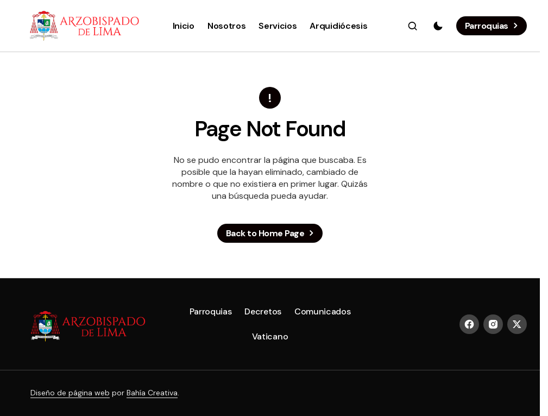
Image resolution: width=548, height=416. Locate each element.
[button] (413, 26)
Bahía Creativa (152, 393)
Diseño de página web (70, 393)
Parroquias (486, 25)
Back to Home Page (265, 233)
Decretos (262, 311)
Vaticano (270, 336)
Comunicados (322, 311)
